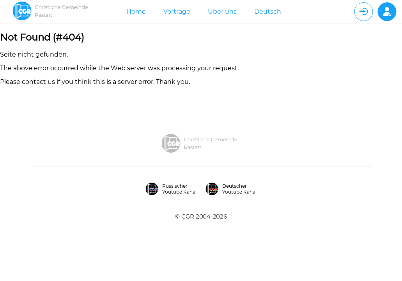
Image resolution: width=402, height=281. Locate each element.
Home (136, 11)
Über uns (222, 11)
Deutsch (267, 11)
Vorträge (176, 11)
